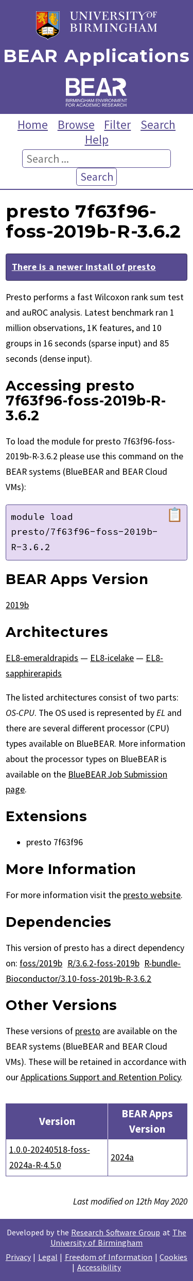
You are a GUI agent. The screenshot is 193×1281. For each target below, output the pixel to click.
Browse (76, 124)
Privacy (18, 1257)
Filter (117, 124)
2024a (122, 1157)
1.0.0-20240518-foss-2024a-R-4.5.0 (49, 1157)
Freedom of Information (109, 1257)
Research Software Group (115, 1232)
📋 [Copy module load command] (174, 514)
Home (32, 124)
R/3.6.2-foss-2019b (103, 963)
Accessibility (99, 1267)
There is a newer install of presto (84, 267)
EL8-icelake (112, 658)
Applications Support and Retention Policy (101, 1077)
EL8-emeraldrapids (42, 658)
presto (87, 1031)
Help (97, 139)
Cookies (173, 1257)
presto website (152, 895)
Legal (48, 1257)
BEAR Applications (96, 56)
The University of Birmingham (118, 1237)
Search (158, 124)
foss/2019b (41, 963)
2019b (17, 605)
